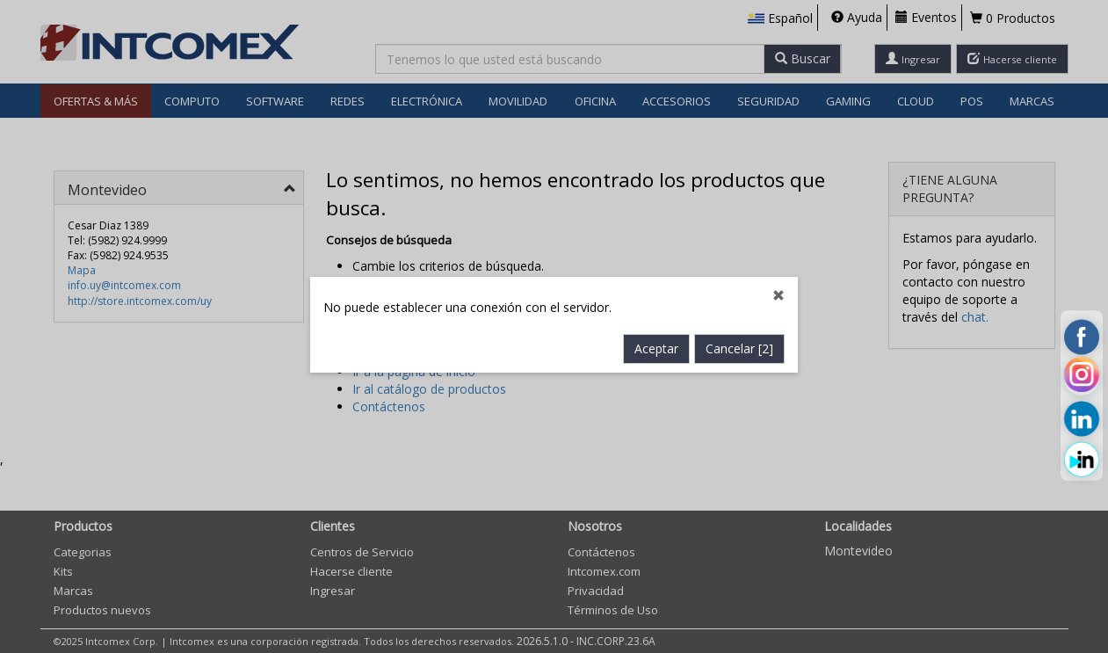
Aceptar (656, 344)
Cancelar (739, 344)
